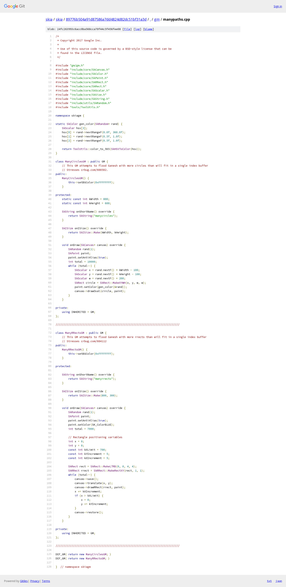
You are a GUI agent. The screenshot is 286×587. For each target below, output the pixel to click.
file (127, 29)
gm (157, 19)
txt (269, 581)
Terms (46, 581)
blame (149, 29)
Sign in (278, 6)
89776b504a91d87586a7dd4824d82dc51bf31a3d (106, 19)
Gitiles (24, 581)
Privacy (34, 581)
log (137, 29)
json (279, 581)
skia (49, 19)
